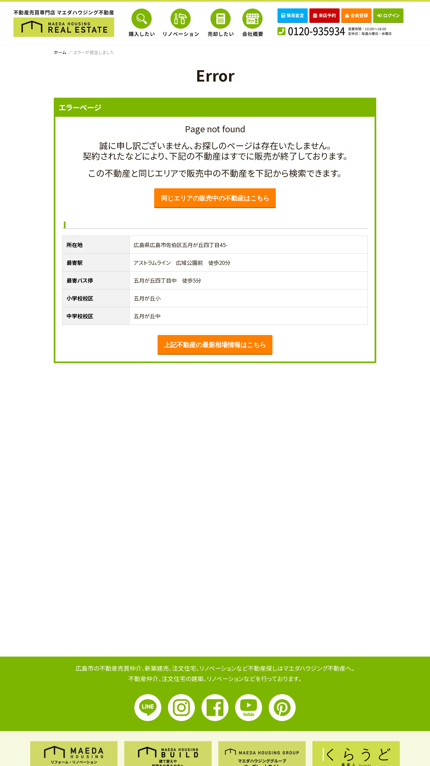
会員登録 (356, 15)
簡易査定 (292, 15)
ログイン (388, 15)
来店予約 (324, 15)
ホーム (60, 52)
